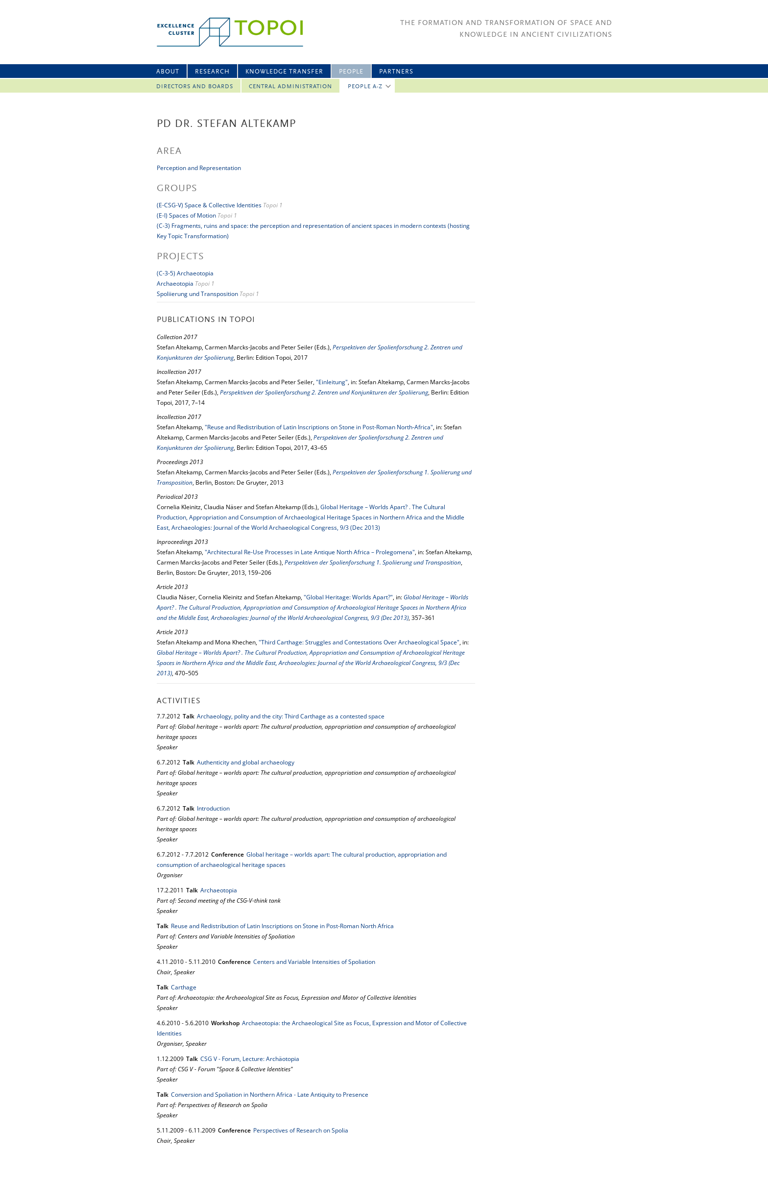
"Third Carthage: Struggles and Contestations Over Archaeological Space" (359, 642)
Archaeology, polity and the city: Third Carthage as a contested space (290, 716)
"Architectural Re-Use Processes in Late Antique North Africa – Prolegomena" (310, 552)
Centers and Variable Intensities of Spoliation (314, 962)
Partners (396, 72)
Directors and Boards (194, 87)
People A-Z (365, 87)
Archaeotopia (175, 283)
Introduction (213, 808)
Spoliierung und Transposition (197, 294)
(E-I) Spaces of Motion (187, 215)
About (167, 72)
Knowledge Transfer (284, 72)
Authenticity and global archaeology (245, 762)
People (351, 72)
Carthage (183, 987)
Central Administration (290, 87)
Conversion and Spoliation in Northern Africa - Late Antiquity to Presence (269, 1094)
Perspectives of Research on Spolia (300, 1130)
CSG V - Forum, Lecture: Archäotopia (249, 1059)
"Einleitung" (332, 382)
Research (212, 72)
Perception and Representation (199, 168)
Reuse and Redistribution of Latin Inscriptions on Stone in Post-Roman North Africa (282, 926)
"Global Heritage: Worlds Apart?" (348, 597)
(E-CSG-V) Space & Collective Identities (209, 205)
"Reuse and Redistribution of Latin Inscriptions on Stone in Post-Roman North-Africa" (319, 427)
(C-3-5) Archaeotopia (185, 273)
